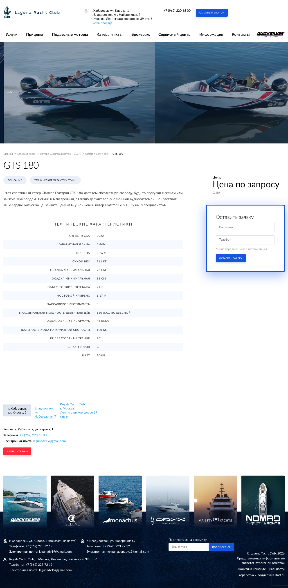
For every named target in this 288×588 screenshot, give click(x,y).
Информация (211, 34)
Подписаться (221, 547)
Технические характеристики (55, 180)
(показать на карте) (62, 541)
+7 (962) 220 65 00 (177, 10)
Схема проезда (101, 23)
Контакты (241, 34)
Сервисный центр (174, 34)
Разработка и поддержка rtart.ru (261, 575)
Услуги (12, 34)
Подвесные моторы (70, 34)
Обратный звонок (211, 13)
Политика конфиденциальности (261, 569)
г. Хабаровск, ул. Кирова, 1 (17, 410)
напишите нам (17, 451)
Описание (15, 180)
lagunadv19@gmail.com (49, 441)
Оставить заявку (230, 258)
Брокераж (140, 34)
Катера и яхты (110, 34)
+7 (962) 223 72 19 (38, 546)
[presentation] (9, 93)
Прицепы (34, 34)
